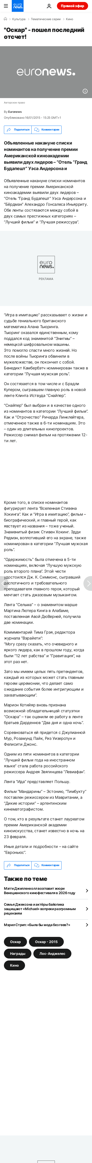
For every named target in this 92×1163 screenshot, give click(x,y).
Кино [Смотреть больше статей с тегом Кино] (14, 965)
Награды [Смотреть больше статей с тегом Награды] (17, 953)
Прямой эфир (72, 6)
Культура (19, 19)
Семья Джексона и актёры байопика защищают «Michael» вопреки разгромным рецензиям (40, 908)
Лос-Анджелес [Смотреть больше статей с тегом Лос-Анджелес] (52, 953)
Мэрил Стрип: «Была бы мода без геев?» (37, 925)
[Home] (5, 19)
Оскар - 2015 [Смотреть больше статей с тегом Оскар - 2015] (46, 941)
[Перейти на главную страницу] (18, 6)
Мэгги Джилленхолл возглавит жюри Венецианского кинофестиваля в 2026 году (39, 890)
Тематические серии (46, 19)
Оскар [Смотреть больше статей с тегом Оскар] (15, 941)
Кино (69, 19)
